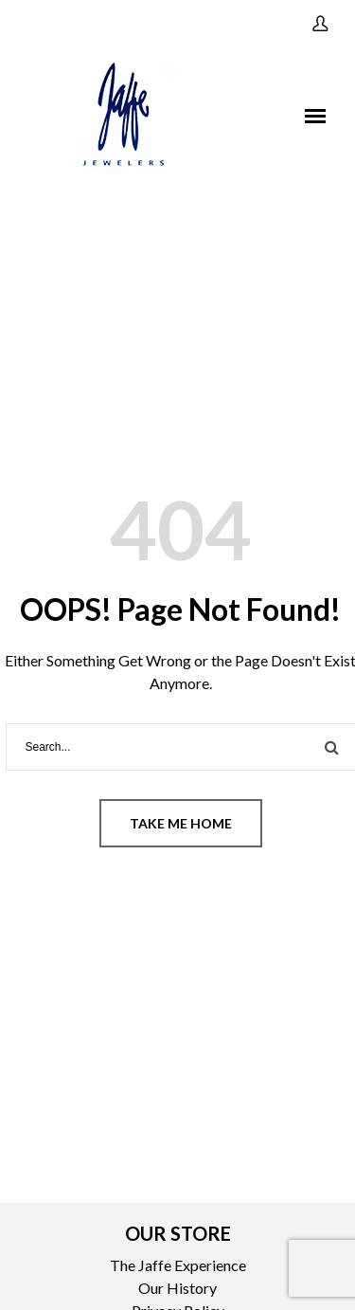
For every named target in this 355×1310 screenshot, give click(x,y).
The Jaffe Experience (178, 1265)
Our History (177, 1288)
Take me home (181, 823)
